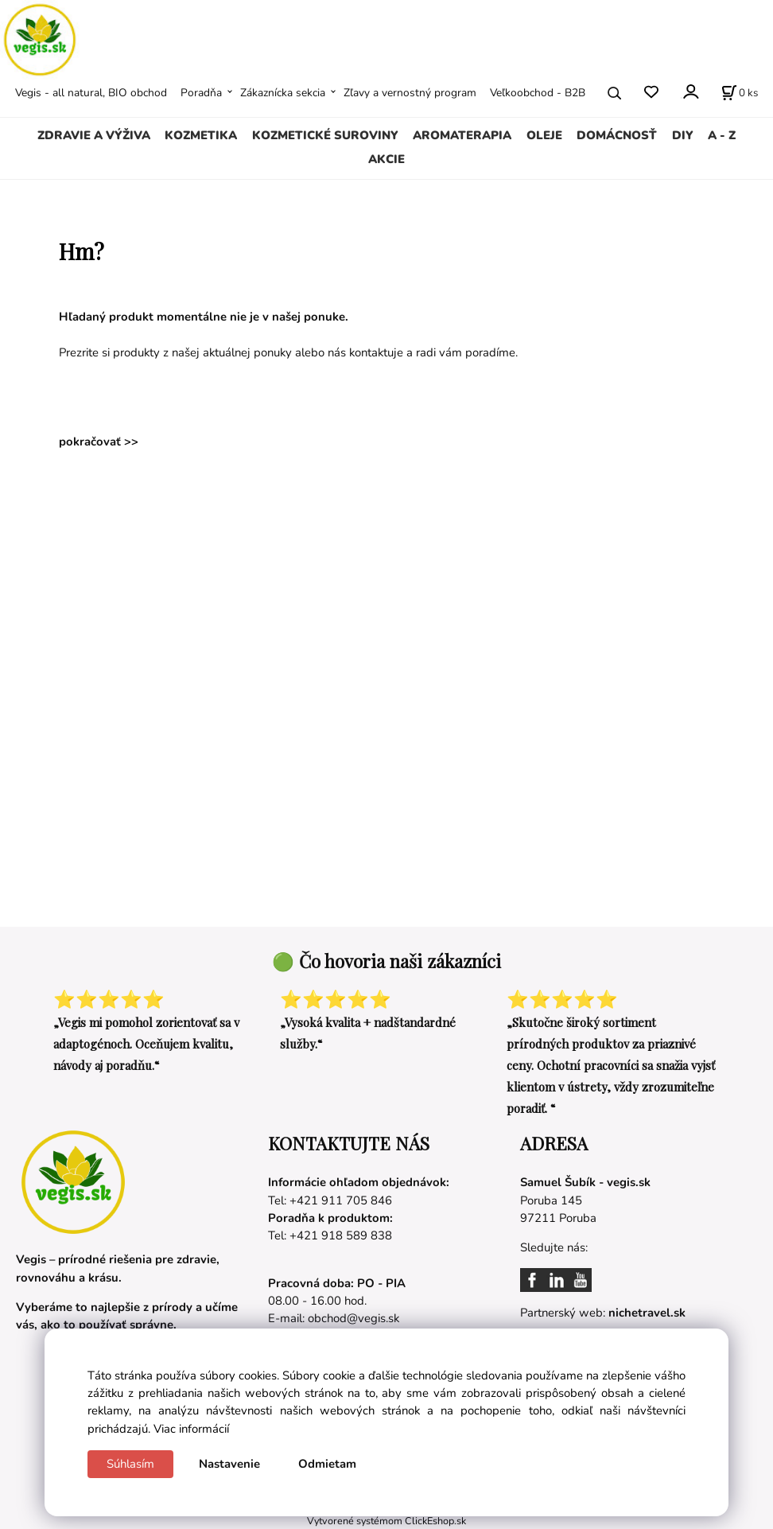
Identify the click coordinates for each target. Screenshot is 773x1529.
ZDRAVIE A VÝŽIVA (93, 135)
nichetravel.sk (647, 1313)
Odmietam (327, 1464)
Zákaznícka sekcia (282, 92)
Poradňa (201, 92)
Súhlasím (130, 1464)
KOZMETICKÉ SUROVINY (325, 135)
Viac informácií (191, 1429)
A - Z (722, 135)
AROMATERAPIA (462, 135)
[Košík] (739, 93)
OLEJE (544, 135)
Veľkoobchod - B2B (537, 92)
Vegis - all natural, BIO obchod (91, 92)
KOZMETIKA (201, 135)
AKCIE (386, 159)
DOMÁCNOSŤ (617, 135)
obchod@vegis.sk (353, 1318)
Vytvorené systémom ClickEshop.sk (386, 1520)
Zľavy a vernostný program (410, 92)
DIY (682, 135)
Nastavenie (229, 1464)
